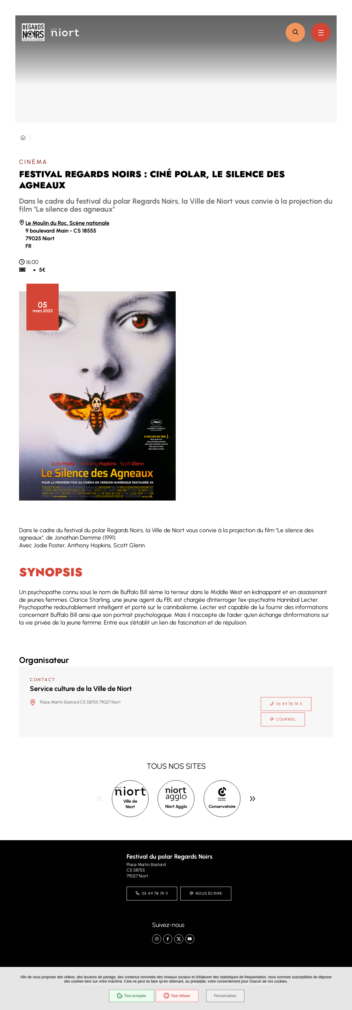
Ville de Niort (130, 804)
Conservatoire (222, 806)
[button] (295, 32)
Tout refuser (177, 995)
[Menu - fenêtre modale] (320, 32)
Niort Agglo (176, 806)
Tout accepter (131, 995)
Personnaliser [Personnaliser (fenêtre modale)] (225, 996)
